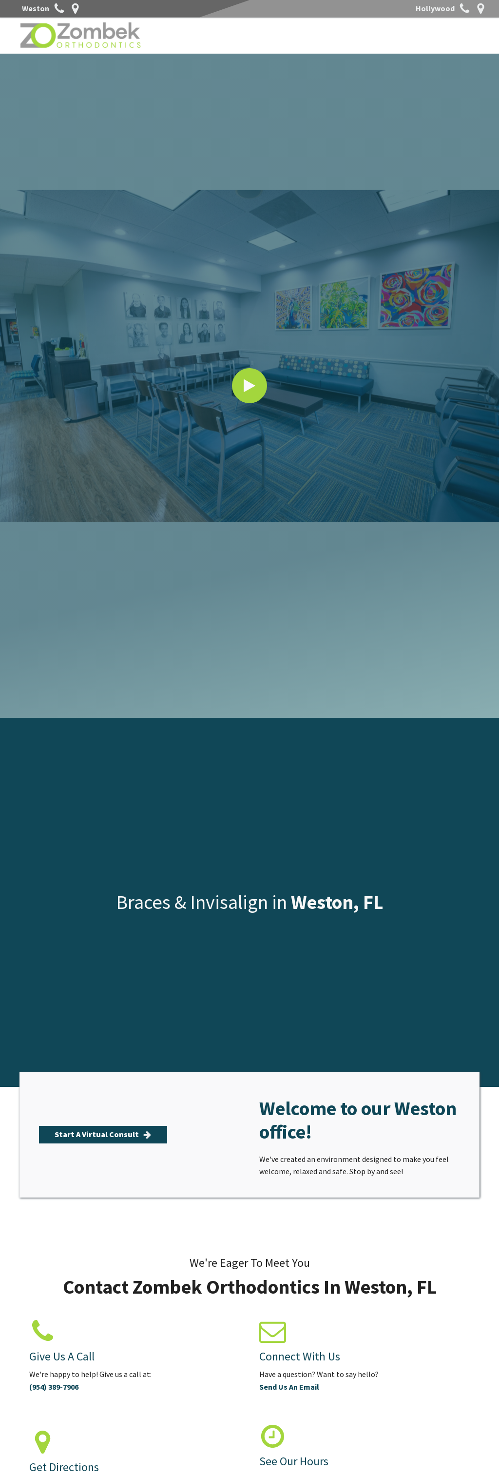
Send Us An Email (289, 1387)
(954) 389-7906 (53, 1387)
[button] (103, 1134)
